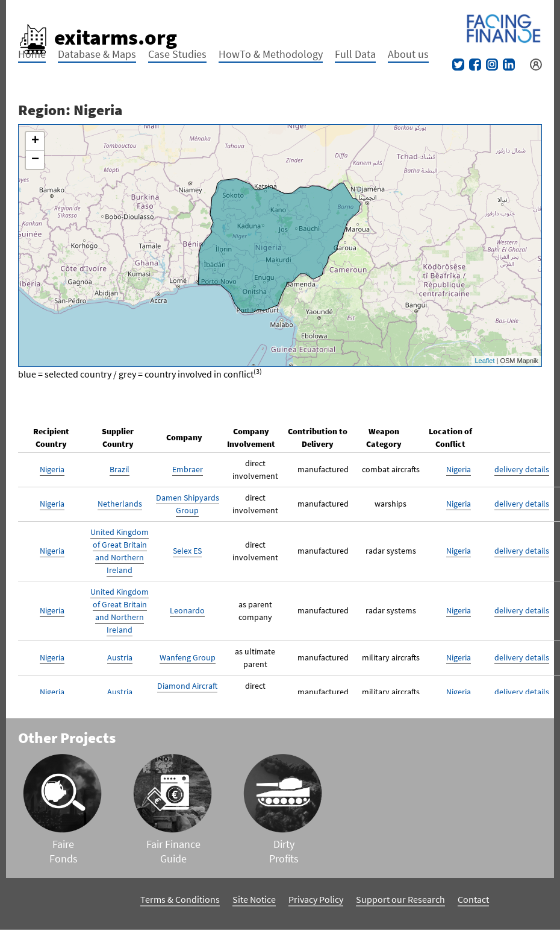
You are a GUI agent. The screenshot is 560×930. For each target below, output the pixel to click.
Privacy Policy (315, 899)
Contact (473, 899)
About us (408, 54)
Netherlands (120, 503)
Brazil (119, 469)
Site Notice (254, 899)
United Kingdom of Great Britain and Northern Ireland (119, 551)
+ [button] (35, 141)
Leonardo (187, 610)
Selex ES (187, 550)
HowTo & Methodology (271, 54)
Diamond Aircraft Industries (187, 692)
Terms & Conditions (180, 899)
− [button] (35, 160)
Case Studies (177, 54)
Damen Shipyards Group (187, 504)
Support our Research (400, 899)
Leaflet (484, 360)
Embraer (187, 469)
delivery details (521, 469)
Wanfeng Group (188, 657)
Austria (119, 657)
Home (32, 54)
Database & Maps (97, 54)
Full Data (355, 54)
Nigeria (52, 469)
